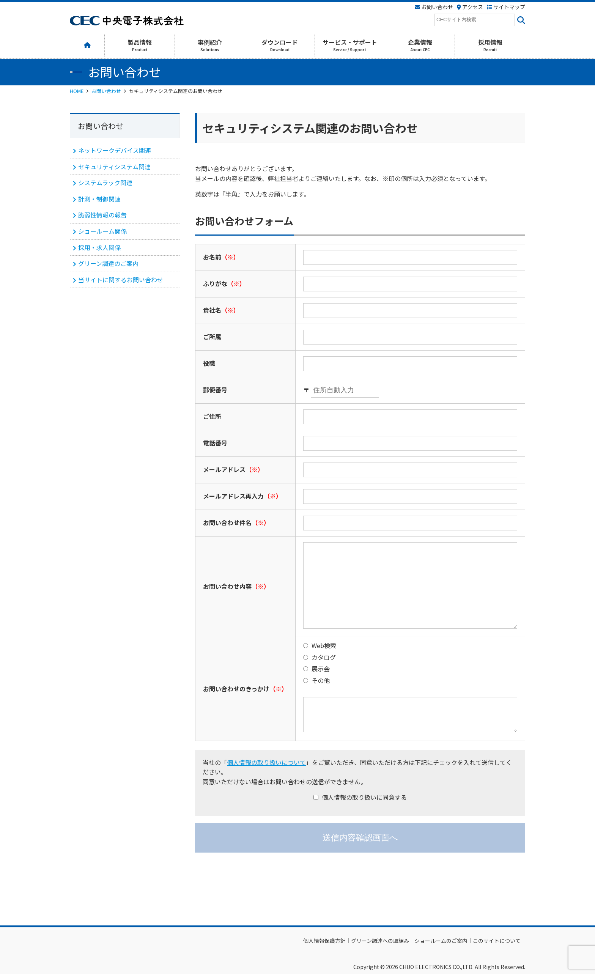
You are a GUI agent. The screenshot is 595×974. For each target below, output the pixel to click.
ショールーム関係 (102, 231)
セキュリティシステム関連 (114, 166)
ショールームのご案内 (441, 940)
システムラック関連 (105, 182)
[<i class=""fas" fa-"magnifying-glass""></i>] (520, 20)
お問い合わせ (106, 90)
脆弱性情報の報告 (102, 214)
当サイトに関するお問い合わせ (120, 279)
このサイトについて (497, 940)
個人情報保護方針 (324, 940)
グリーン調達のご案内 (108, 263)
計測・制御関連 (99, 198)
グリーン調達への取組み (380, 940)
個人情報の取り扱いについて (266, 762)
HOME (76, 90)
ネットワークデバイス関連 (114, 150)
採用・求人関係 (99, 247)
